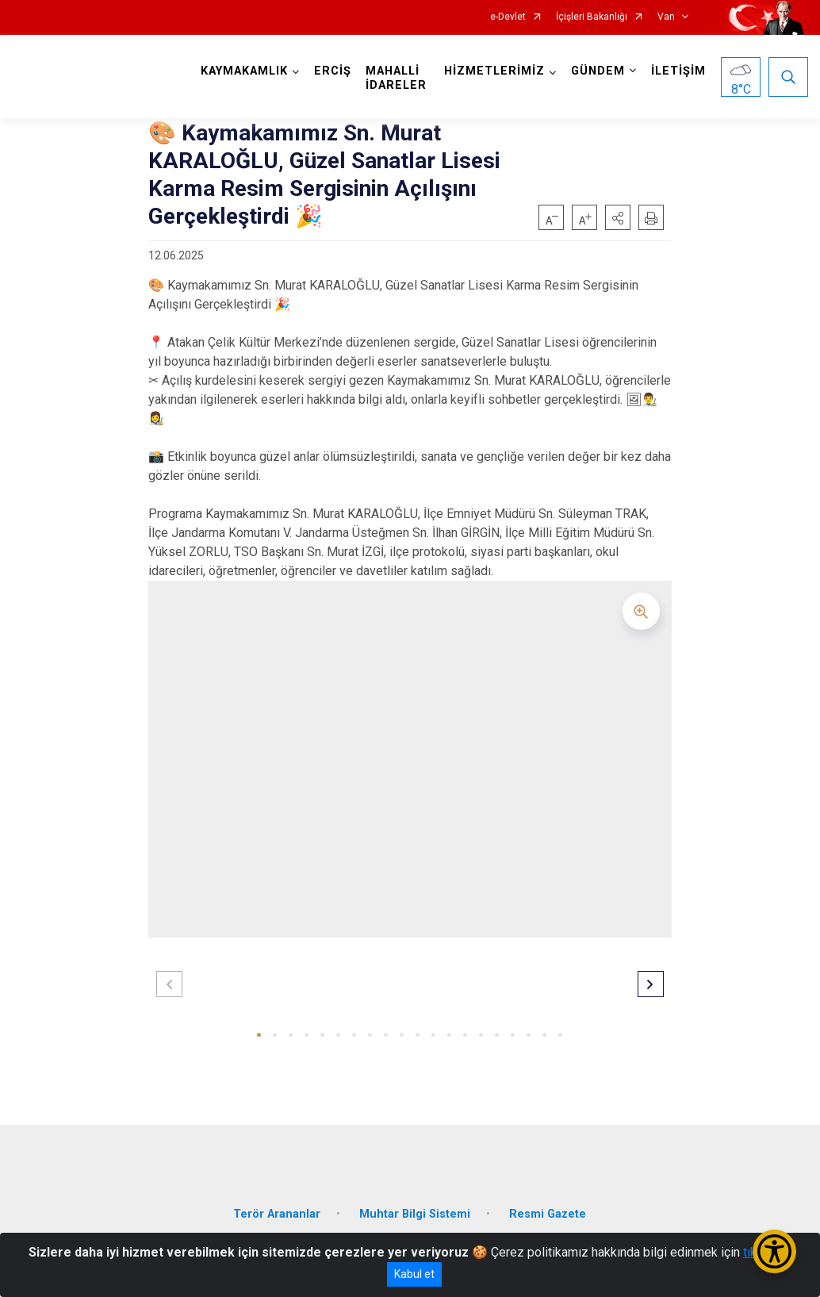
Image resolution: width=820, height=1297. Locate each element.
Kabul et (414, 1274)
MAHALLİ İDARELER (396, 78)
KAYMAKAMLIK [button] (244, 71)
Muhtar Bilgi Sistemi (414, 1214)
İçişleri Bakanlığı (591, 17)
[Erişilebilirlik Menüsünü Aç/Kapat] (774, 1251)
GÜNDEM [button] (598, 71)
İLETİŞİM (678, 71)
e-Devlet (508, 17)
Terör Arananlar (276, 1214)
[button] (617, 217)
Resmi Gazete (547, 1214)
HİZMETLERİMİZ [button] (494, 71)
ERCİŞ (332, 71)
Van (666, 17)
